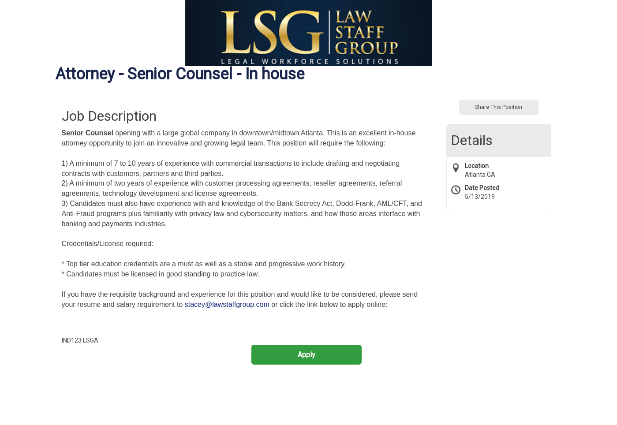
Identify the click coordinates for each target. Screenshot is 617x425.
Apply (306, 354)
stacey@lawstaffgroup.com (227, 304)
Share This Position (498, 107)
